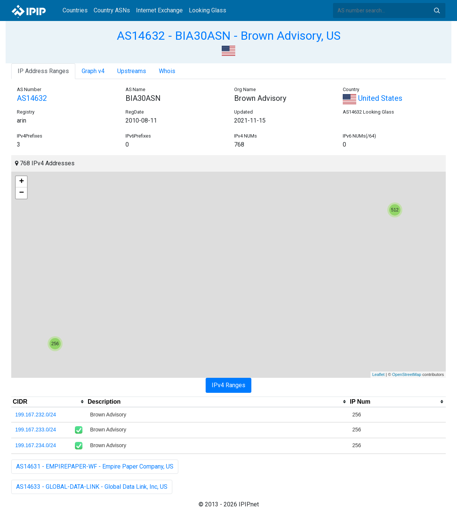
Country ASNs (112, 10)
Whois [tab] (167, 71)
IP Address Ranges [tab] (43, 71)
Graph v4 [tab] (93, 71)
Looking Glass (207, 10)
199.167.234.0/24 (35, 445)
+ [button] (21, 181)
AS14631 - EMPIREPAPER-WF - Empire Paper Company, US (94, 466)
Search (437, 10)
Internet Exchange (159, 10)
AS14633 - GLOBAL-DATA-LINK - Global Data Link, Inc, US (91, 486)
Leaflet (378, 374)
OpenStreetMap (406, 374)
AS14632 (32, 98)
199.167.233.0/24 (35, 430)
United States (372, 98)
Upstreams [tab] (131, 71)
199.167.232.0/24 (35, 415)
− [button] (21, 193)
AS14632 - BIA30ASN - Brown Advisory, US (229, 35)
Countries (75, 10)
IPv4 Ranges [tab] (228, 385)
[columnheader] (48, 402)
